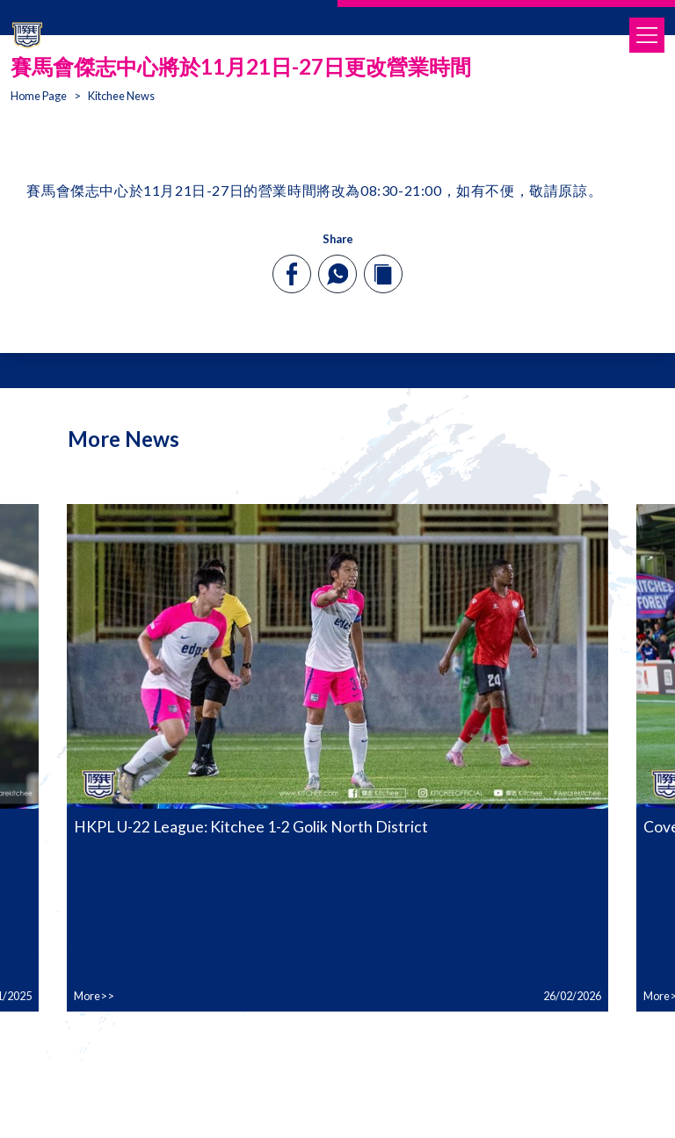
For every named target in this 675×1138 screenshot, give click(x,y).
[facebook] (292, 274)
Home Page (39, 96)
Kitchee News (121, 96)
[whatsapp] (337, 273)
